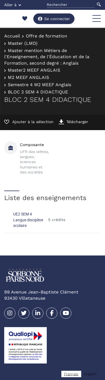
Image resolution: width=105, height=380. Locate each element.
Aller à (12, 5)
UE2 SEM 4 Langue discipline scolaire (28, 219)
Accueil (12, 36)
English (90, 374)
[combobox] (71, 374)
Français (71, 374)
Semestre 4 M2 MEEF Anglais (39, 84)
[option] (90, 374)
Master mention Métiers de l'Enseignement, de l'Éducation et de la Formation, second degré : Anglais (46, 57)
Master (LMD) (23, 43)
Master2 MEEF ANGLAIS (34, 70)
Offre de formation (46, 36)
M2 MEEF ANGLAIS (28, 77)
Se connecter (54, 19)
